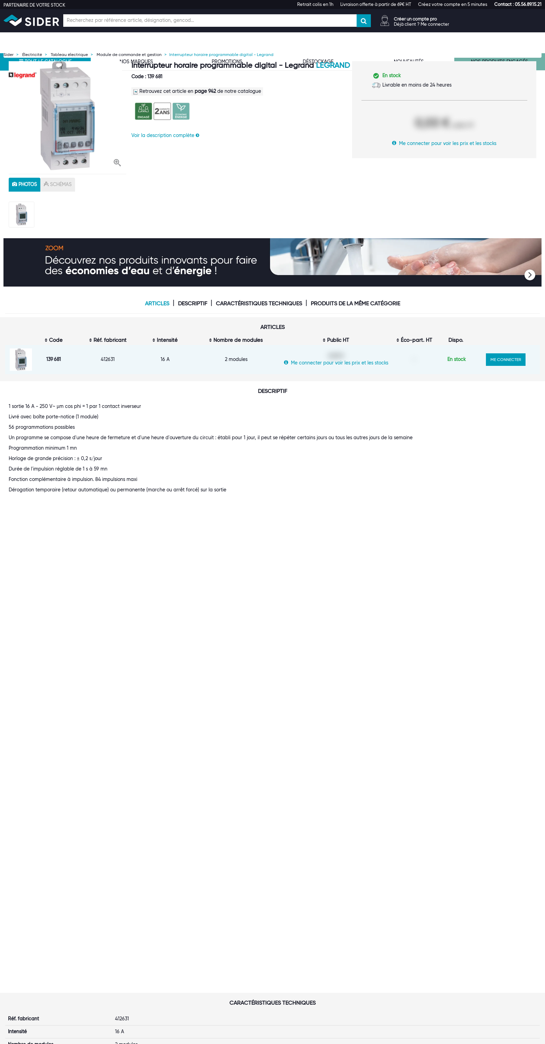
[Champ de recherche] (210, 20)
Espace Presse (115, 968)
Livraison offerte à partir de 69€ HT (375, 4)
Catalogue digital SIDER (217, 947)
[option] (67, 115)
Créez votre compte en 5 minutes (452, 4)
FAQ (285, 933)
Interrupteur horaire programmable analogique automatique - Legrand (227, 760)
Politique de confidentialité (311, 954)
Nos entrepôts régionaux (217, 926)
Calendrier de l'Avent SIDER (402, 947)
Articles (157, 303)
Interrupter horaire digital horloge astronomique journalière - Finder (312, 760)
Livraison (290, 926)
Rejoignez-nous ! (117, 954)
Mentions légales (222, 1037)
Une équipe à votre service (129, 933)
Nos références (115, 947)
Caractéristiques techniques (259, 303)
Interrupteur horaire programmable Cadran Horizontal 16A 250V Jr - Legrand (134, 763)
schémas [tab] (58, 184)
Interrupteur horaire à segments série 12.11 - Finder (491, 758)
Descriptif (192, 303)
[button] (518, 4)
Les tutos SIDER (389, 933)
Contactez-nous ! (209, 968)
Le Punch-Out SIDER (213, 933)
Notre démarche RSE (122, 961)
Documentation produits (399, 940)
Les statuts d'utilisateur (216, 940)
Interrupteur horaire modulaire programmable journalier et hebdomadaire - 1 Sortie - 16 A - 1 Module (51, 763)
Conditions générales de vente (315, 947)
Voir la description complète (165, 135)
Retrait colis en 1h (315, 4)
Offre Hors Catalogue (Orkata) (224, 954)
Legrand (333, 65)
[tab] (136, 909)
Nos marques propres (123, 940)
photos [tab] (24, 184)
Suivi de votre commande (309, 919)
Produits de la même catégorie (355, 303)
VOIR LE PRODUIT (52, 809)
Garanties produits (302, 940)
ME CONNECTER (505, 359)
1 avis (215, 775)
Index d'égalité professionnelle (406, 926)
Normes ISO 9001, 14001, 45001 (406, 919)
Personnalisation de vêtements (224, 961)
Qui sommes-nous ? (121, 919)
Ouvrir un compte (209, 919)
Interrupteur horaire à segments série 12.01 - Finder (404, 758)
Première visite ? (117, 926)
